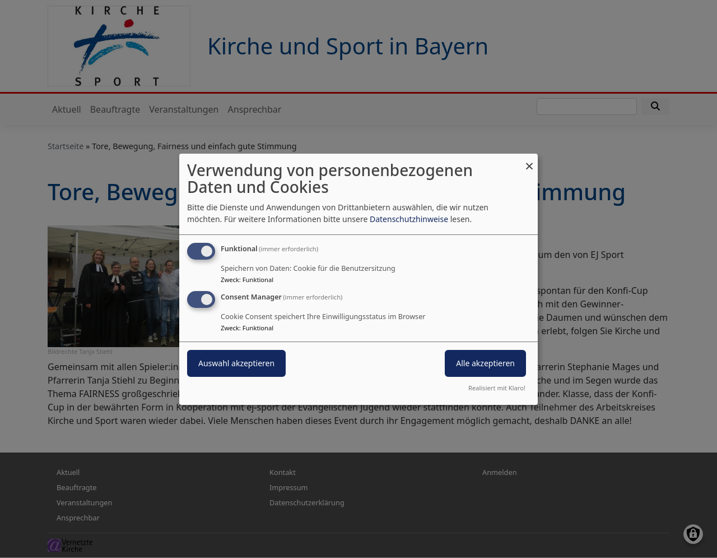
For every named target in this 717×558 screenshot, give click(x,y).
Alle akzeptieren (485, 363)
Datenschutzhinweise (409, 219)
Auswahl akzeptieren (236, 363)
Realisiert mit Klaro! (496, 388)
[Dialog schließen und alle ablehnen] (529, 160)
